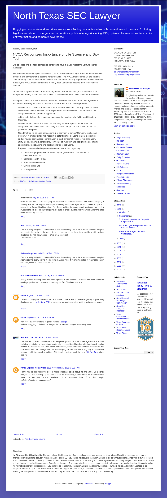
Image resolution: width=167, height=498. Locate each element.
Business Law (122, 144)
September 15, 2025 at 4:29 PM (40, 318)
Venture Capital (45, 181)
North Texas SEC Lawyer (66, 15)
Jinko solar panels (29, 253)
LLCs (118, 170)
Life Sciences (33, 181)
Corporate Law (122, 151)
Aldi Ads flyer (92, 352)
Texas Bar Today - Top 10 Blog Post (144, 285)
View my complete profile (124, 126)
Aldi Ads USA (27, 337)
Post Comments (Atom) (35, 439)
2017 (119, 243)
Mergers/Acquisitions (125, 174)
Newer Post (19, 434)
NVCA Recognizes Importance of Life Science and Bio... (135, 226)
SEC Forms (121, 289)
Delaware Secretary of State (121, 283)
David (23, 295)
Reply (23, 216)
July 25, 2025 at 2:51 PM (53, 276)
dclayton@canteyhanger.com (126, 72)
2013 (119, 258)
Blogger (108, 484)
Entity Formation (123, 157)
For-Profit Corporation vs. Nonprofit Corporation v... (134, 220)
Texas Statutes (122, 333)
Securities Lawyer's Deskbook (120, 308)
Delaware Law (122, 154)
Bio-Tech (23, 181)
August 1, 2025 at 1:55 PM (38, 295)
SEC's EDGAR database (122, 294)
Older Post (99, 434)
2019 (119, 205)
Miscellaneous (122, 177)
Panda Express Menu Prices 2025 (36, 368)
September (124, 216)
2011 (119, 266)
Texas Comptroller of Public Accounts (123, 316)
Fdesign (63, 322)
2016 (119, 247)
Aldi (22, 225)
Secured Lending (123, 183)
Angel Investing (123, 137)
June (121, 238)
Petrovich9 (88, 484)
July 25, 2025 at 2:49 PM (35, 225)
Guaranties (121, 160)
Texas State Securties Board (123, 328)
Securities (120, 187)
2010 (119, 269)
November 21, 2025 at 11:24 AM (65, 368)
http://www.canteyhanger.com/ (127, 74)
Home (59, 434)
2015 (119, 251)
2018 (119, 209)
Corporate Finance (124, 147)
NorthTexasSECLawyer (139, 88)
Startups (120, 190)
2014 (119, 255)
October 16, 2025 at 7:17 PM (46, 337)
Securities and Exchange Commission (122, 300)
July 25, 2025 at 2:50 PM (48, 253)
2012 (119, 262)
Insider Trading (122, 164)
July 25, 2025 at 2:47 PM (43, 198)
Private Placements (124, 180)
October (123, 212)
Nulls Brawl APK (43, 302)
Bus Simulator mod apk (31, 276)
